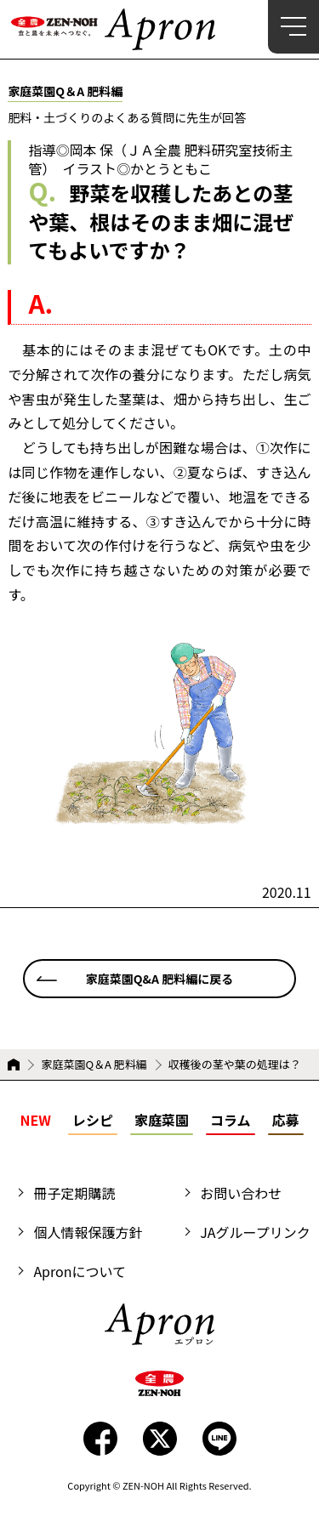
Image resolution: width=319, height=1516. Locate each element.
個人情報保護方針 (87, 1232)
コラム (230, 1120)
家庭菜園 (161, 1120)
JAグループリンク (255, 1232)
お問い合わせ (241, 1193)
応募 (285, 1120)
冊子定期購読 (74, 1193)
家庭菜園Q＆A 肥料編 (93, 1064)
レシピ (92, 1120)
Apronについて (79, 1271)
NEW (35, 1120)
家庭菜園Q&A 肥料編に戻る (159, 978)
